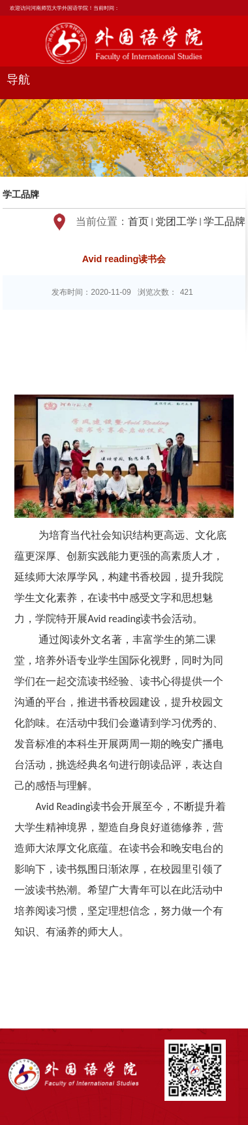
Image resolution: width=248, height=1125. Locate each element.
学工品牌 (224, 221)
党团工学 (176, 221)
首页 (138, 221)
